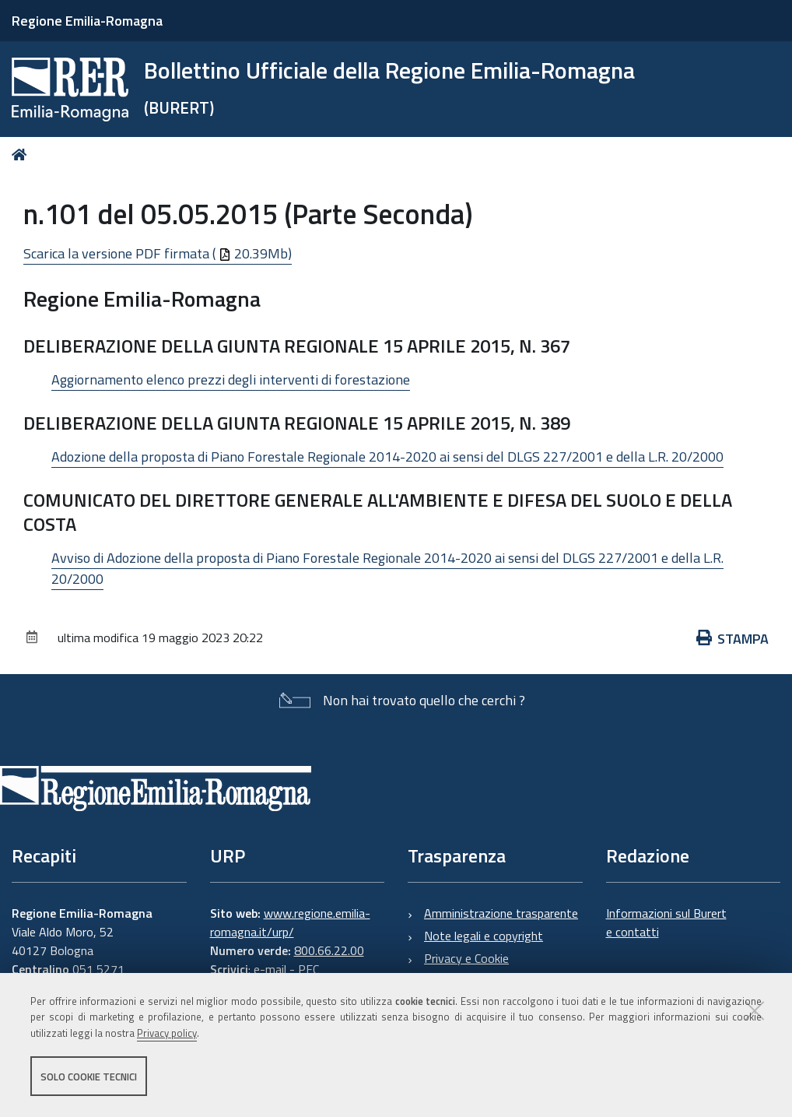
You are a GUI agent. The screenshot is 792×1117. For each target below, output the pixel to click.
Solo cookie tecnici (88, 1076)
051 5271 (98, 969)
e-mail (270, 969)
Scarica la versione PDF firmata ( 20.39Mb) (157, 253)
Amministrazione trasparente (501, 913)
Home (22, 154)
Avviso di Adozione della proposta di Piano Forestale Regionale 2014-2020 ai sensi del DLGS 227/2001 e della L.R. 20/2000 (387, 568)
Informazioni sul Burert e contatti (666, 922)
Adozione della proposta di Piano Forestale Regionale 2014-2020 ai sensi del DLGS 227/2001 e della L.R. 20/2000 (387, 456)
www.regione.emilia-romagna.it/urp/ (290, 922)
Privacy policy (167, 1033)
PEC (308, 969)
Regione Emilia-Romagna (87, 20)
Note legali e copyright (483, 935)
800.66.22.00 (329, 950)
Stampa (732, 638)
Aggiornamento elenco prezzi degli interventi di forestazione (230, 379)
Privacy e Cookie (466, 958)
